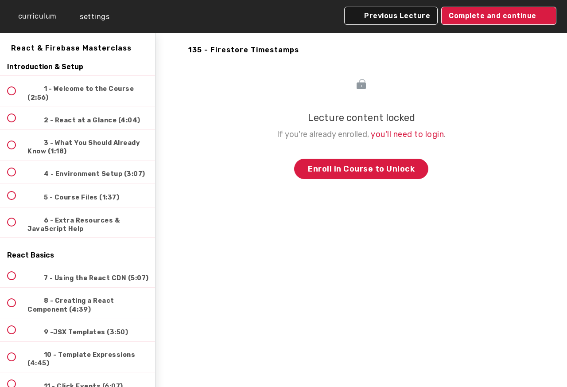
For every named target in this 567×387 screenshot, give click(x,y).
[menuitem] (88, 16)
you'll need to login (407, 134)
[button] (31, 16)
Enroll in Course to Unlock (361, 169)
